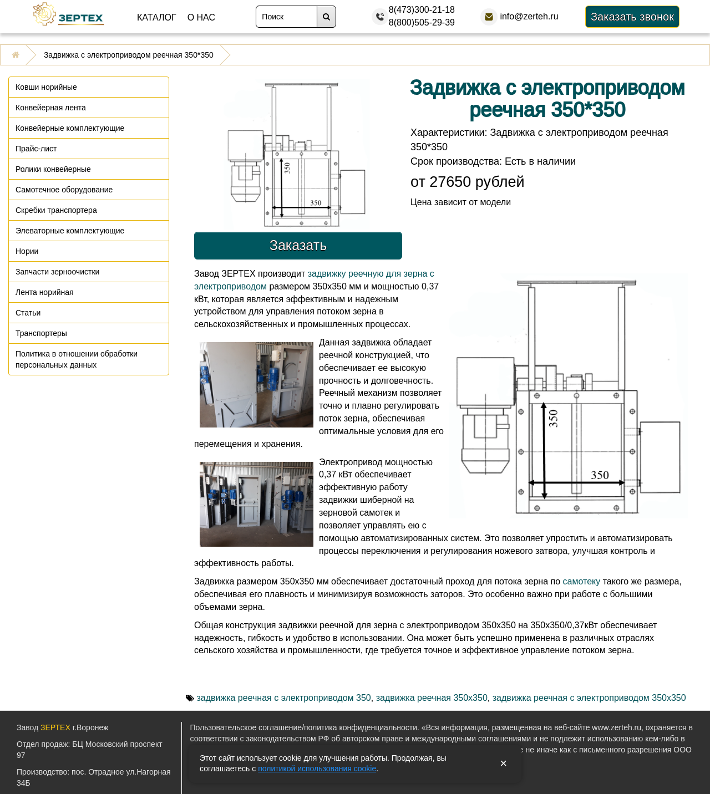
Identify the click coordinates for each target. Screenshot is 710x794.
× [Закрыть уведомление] (503, 763)
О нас (201, 17)
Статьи (28, 312)
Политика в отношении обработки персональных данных (77, 359)
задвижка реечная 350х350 (432, 698)
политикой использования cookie (317, 768)
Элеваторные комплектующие (70, 230)
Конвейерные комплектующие (70, 128)
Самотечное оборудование (64, 189)
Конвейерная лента (51, 107)
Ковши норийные (46, 87)
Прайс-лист (36, 148)
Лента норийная (45, 292)
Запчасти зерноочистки (57, 271)
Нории (27, 251)
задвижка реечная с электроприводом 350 (283, 698)
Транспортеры (41, 333)
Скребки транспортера (56, 210)
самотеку (582, 581)
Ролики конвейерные (53, 169)
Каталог (156, 17)
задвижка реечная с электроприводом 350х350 (589, 698)
